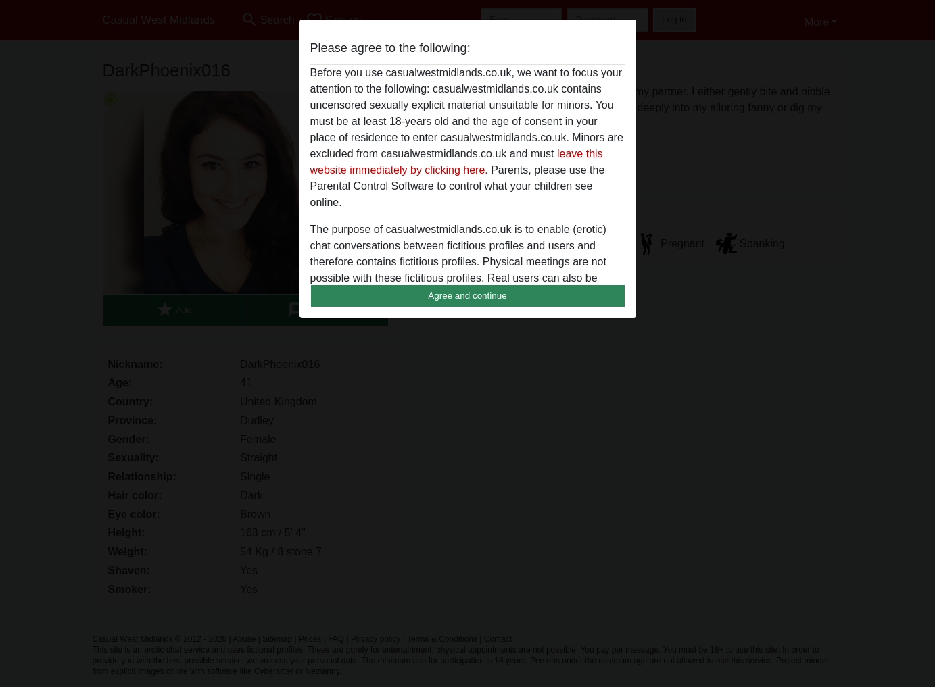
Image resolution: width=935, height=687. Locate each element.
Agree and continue (467, 295)
